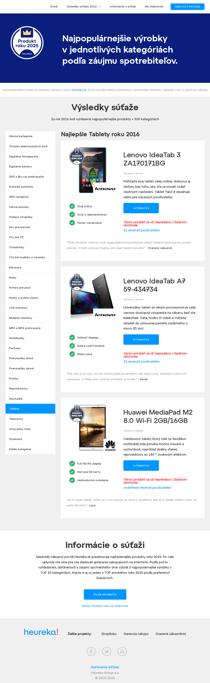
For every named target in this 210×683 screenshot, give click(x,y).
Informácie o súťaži (123, 6)
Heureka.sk (79, 89)
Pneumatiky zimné (21, 368)
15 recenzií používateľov (141, 361)
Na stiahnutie (154, 6)
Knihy (12, 277)
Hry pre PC (16, 237)
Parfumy (15, 348)
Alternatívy (141, 208)
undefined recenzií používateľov (147, 487)
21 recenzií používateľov (141, 230)
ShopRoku (109, 634)
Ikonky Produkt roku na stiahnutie (105, 605)
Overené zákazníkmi (171, 634)
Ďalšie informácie (105, 594)
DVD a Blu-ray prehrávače (26, 176)
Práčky (13, 378)
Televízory (16, 418)
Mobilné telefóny (20, 317)
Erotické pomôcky (21, 186)
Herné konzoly (19, 206)
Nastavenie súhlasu (105, 667)
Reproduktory (18, 388)
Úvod (53, 6)
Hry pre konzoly (19, 227)
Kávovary (15, 267)
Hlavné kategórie (21, 136)
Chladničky (16, 247)
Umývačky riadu (20, 428)
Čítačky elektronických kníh (28, 146)
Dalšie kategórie (20, 449)
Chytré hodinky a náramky (27, 257)
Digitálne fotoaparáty (23, 156)
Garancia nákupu (136, 634)
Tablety (14, 408)
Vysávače (15, 438)
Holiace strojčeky (21, 216)
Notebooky (16, 338)
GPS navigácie (18, 196)
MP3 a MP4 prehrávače (25, 328)
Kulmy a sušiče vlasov (23, 297)
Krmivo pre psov (20, 287)
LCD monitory (18, 307)
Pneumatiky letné (21, 358)
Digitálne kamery (20, 166)
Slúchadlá (15, 398)
